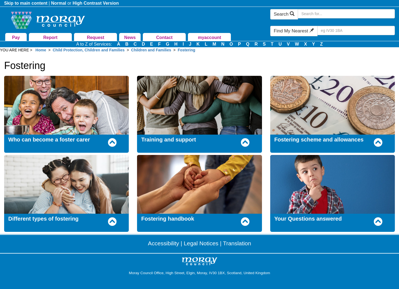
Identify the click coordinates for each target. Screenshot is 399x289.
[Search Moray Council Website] (346, 13)
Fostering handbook (167, 219)
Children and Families (151, 50)
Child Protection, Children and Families (88, 50)
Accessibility (163, 243)
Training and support (168, 140)
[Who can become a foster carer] (66, 104)
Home (40, 50)
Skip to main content (25, 3)
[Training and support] (199, 104)
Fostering (186, 50)
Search (284, 14)
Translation (237, 243)
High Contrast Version (96, 3)
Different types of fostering (43, 219)
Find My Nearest (294, 31)
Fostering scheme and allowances (319, 140)
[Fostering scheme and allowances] (332, 104)
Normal (58, 3)
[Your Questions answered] (332, 184)
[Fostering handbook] (199, 184)
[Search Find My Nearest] (356, 30)
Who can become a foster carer (49, 140)
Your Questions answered (308, 219)
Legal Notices (201, 243)
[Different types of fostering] (66, 184)
